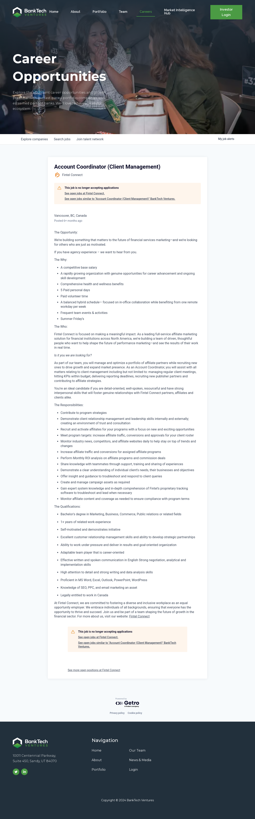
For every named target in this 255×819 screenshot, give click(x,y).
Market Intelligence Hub (179, 11)
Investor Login (226, 12)
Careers (146, 12)
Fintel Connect (139, 616)
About (75, 12)
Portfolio (99, 12)
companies (34, 139)
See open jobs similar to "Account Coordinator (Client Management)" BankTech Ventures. (120, 198)
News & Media (140, 760)
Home (53, 12)
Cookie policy (135, 713)
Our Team (137, 750)
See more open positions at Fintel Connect (94, 670)
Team (123, 12)
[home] (29, 12)
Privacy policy (117, 713)
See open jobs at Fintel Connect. (85, 193)
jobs (62, 139)
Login (133, 770)
